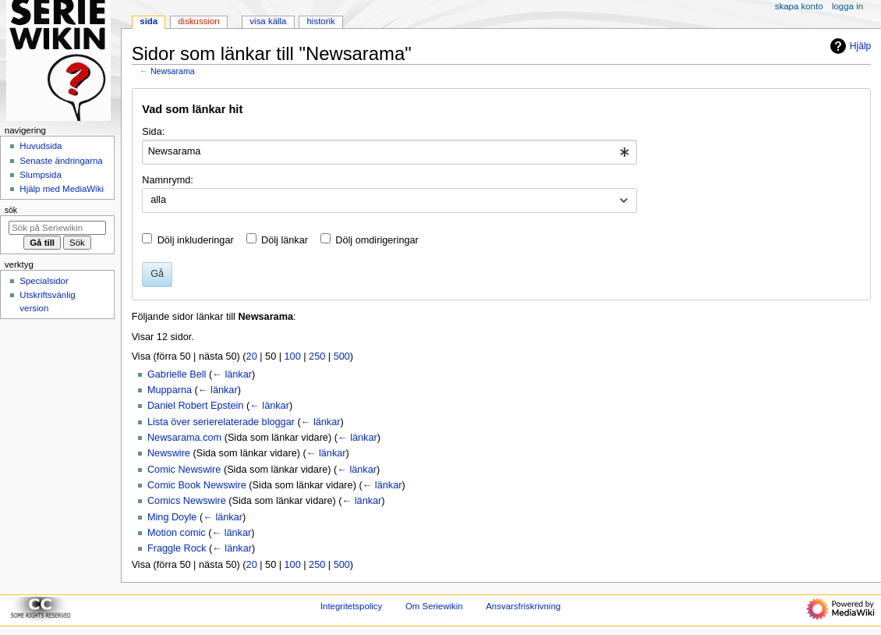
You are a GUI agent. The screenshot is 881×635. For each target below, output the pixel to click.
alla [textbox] (158, 199)
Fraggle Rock (176, 548)
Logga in (847, 6)
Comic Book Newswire (196, 485)
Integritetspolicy (351, 606)
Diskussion (198, 21)
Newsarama (172, 71)
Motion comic (176, 532)
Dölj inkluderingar (195, 240)
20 (251, 356)
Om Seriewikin (434, 606)
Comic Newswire (184, 469)
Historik (321, 21)
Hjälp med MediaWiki (61, 188)
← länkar (232, 374)
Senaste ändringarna (60, 160)
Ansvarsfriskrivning (523, 606)
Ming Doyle (171, 517)
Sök (11, 210)
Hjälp (848, 46)
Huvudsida (40, 146)
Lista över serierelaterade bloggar (221, 422)
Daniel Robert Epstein (195, 405)
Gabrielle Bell (176, 374)
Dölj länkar (284, 240)
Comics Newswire (186, 500)
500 (342, 356)
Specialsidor (43, 281)
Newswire (168, 453)
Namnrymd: (167, 180)
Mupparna (169, 390)
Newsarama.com (184, 437)
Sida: (153, 131)
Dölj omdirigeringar (376, 240)
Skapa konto (799, 6)
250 (317, 356)
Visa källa (267, 21)
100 (293, 356)
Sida (148, 21)
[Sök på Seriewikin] (57, 228)
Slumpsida (40, 174)
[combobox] (389, 152)
